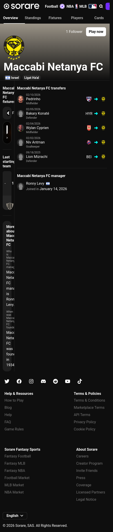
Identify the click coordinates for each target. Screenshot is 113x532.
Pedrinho (33, 99)
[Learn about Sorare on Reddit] (55, 381)
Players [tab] (77, 18)
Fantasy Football (17, 456)
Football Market (16, 478)
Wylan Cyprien (37, 128)
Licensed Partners (90, 492)
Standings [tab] (33, 18)
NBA (72, 6)
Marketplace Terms (89, 407)
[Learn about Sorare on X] (7, 381)
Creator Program (89, 463)
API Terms (82, 415)
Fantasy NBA (14, 470)
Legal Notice (86, 499)
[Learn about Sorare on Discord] (43, 381)
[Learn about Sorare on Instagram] (31, 381)
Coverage (83, 485)
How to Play (14, 400)
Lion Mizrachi (36, 157)
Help (8, 415)
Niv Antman (35, 142)
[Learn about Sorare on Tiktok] (79, 381)
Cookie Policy (84, 429)
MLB (88, 6)
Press (80, 478)
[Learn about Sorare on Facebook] (19, 381)
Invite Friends (86, 470)
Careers (82, 456)
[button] (101, 6)
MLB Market (14, 485)
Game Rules (14, 429)
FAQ (7, 422)
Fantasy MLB (14, 463)
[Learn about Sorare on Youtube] (67, 381)
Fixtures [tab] (55, 18)
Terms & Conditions (89, 400)
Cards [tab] (99, 18)
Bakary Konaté (37, 113)
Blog (8, 407)
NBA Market (14, 492)
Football (55, 6)
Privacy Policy (85, 422)
